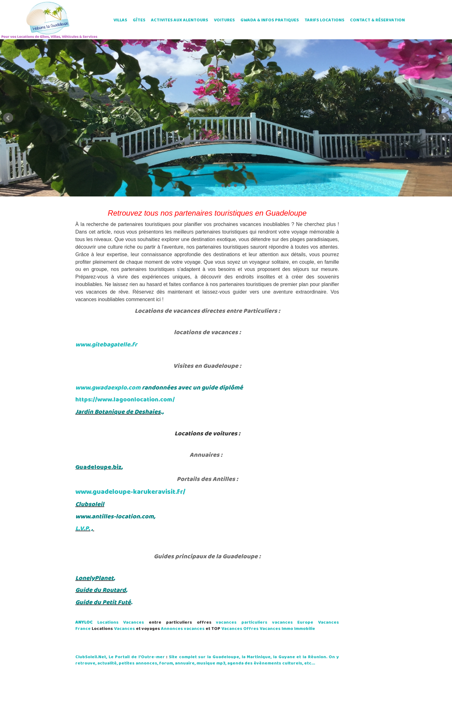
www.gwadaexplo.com (108, 388)
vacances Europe (293, 622)
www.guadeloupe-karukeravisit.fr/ (130, 492)
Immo (287, 628)
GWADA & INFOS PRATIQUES (269, 20)
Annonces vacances (183, 628)
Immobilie (304, 628)
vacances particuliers (241, 622)
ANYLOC (84, 622)
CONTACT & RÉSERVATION (377, 20)
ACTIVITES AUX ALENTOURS (179, 20)
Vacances (124, 628)
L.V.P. (82, 529)
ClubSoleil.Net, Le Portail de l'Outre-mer (120, 657)
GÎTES (139, 20)
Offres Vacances (262, 628)
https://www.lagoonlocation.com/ (125, 400)
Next (444, 118)
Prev (8, 118)
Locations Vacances (120, 622)
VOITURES (224, 20)
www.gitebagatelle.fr (106, 345)
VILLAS (120, 20)
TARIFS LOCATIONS (324, 20)
